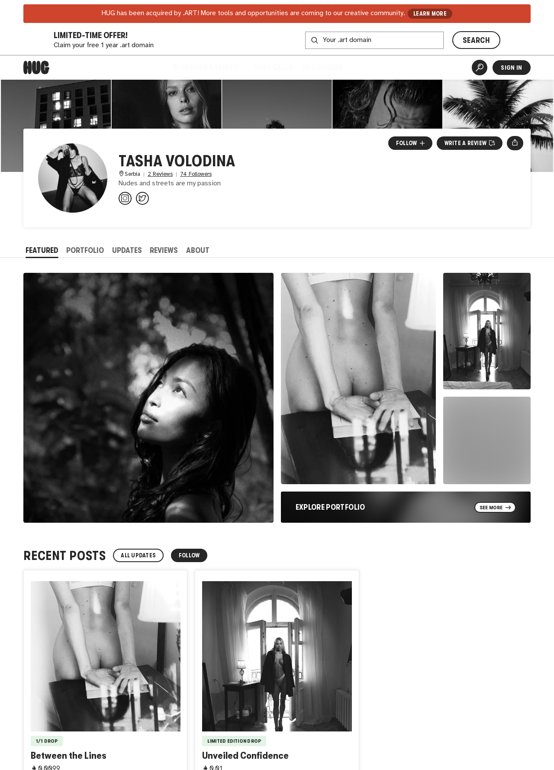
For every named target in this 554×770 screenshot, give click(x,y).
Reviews (164, 250)
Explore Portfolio (330, 507)
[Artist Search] (479, 67)
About (197, 250)
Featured (42, 250)
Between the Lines (68, 755)
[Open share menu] (515, 143)
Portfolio (85, 250)
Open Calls (273, 67)
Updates (127, 250)
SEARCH (476, 40)
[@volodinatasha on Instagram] (125, 198)
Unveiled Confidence (245, 755)
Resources (325, 67)
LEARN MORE (430, 13)
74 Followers (196, 174)
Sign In (511, 67)
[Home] (36, 67)
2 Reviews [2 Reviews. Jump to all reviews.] (160, 174)
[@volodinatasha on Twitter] (142, 198)
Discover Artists (208, 67)
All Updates (138, 555)
